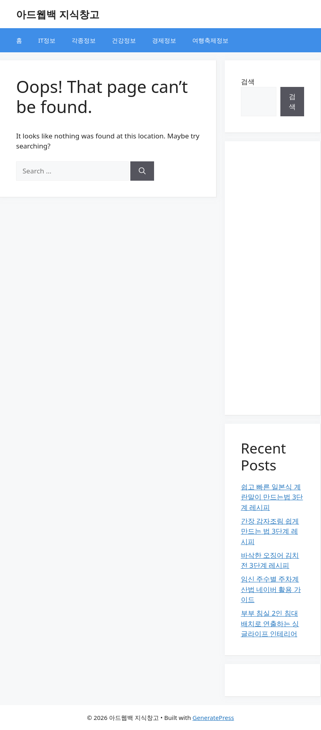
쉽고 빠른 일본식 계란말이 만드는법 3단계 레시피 (272, 497)
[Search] (142, 171)
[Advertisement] (272, 278)
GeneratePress (213, 718)
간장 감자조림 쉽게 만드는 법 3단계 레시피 (270, 531)
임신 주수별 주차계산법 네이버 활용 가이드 (271, 589)
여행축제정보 (210, 40)
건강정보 (124, 40)
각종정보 (84, 40)
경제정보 (164, 40)
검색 (248, 81)
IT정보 (47, 40)
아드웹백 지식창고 (57, 14)
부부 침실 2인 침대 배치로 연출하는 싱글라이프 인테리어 (270, 623)
